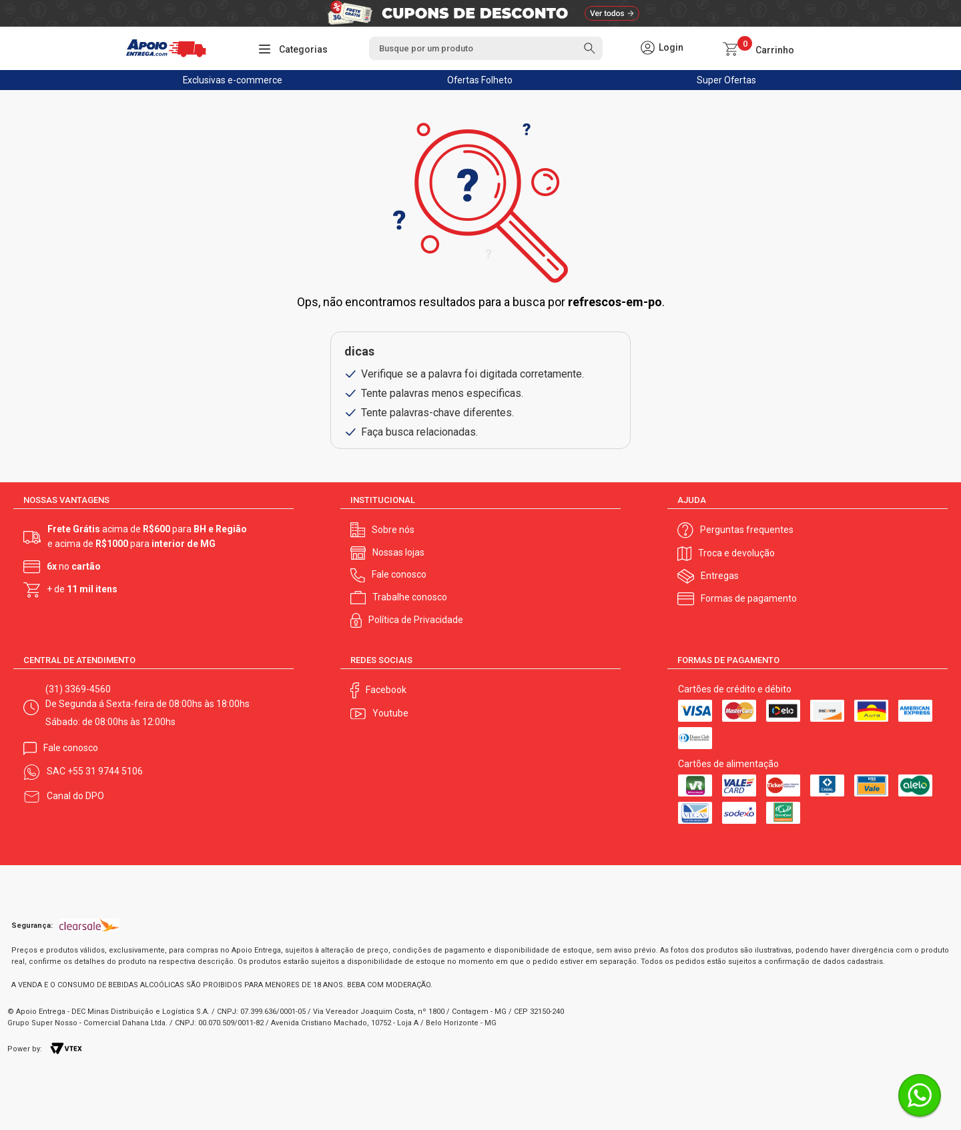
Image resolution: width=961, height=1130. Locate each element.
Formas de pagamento (749, 598)
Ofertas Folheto (479, 80)
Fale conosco (399, 574)
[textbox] (486, 48)
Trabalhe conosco (409, 597)
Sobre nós (393, 529)
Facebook (386, 689)
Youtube (390, 713)
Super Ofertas (727, 80)
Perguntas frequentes (746, 529)
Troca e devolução (736, 553)
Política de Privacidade (415, 619)
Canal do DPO (75, 795)
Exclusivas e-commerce (233, 80)
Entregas (720, 575)
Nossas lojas (398, 552)
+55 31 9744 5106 (105, 771)
